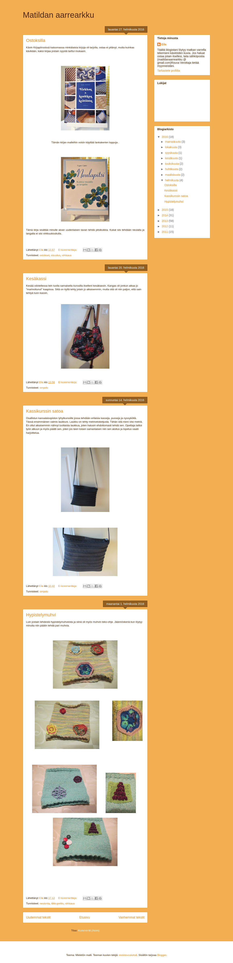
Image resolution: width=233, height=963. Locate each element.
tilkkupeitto (57, 903)
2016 (165, 136)
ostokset (44, 255)
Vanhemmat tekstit (131, 917)
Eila (163, 44)
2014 (165, 215)
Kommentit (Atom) (88, 930)
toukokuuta (172, 163)
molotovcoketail (128, 955)
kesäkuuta (172, 158)
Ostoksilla (35, 40)
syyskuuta (171, 152)
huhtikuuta (172, 169)
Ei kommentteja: (68, 249)
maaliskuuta (173, 174)
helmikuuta (172, 180)
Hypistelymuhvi (41, 614)
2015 (165, 209)
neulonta (45, 903)
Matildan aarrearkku (58, 14)
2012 (165, 226)
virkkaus (66, 255)
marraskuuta (173, 141)
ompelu (44, 387)
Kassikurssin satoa (44, 411)
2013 (165, 221)
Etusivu (84, 917)
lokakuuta (171, 147)
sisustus (55, 255)
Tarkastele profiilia (168, 70)
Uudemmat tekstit (38, 917)
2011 (165, 231)
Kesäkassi (36, 278)
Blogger (161, 955)
